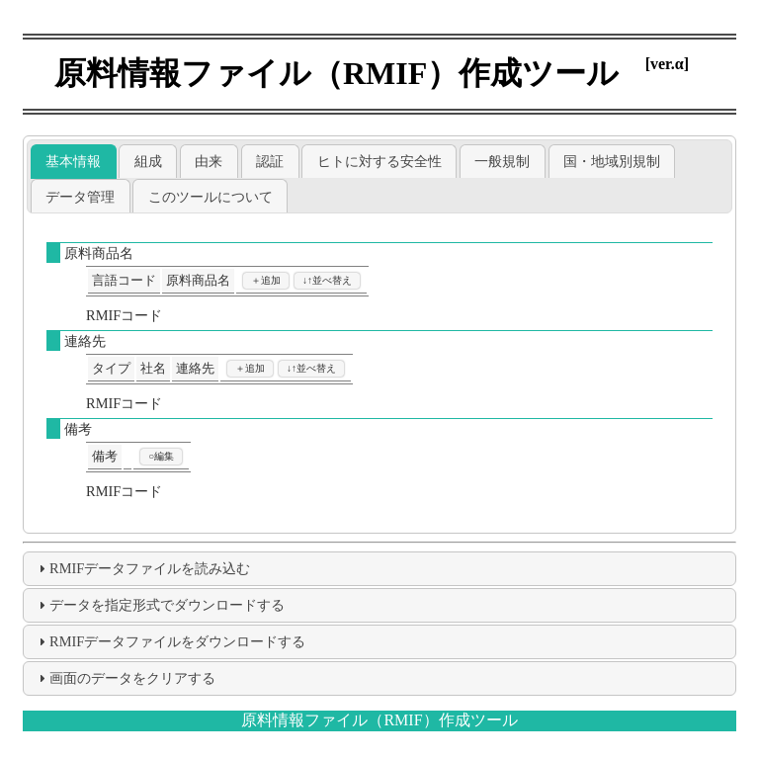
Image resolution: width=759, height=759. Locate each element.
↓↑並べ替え (327, 280)
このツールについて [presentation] (210, 197)
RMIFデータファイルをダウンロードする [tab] (169, 641)
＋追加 (266, 280)
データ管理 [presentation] (80, 197)
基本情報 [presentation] (73, 161)
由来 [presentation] (208, 161)
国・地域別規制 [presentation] (611, 161)
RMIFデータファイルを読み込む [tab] (142, 568)
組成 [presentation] (148, 161)
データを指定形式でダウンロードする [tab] (159, 605)
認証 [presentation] (270, 161)
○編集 (161, 456)
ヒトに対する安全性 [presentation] (379, 161)
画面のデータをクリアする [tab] (124, 678)
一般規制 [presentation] (502, 161)
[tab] (74, 161)
